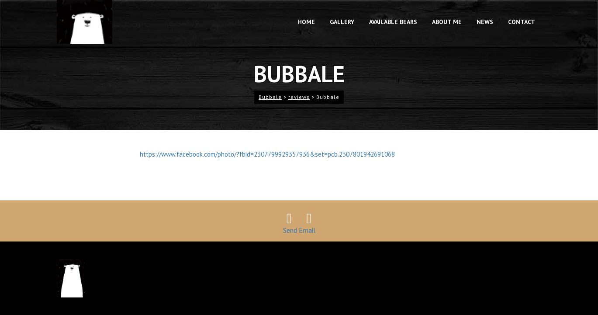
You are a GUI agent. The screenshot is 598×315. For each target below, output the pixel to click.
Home (306, 22)
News (485, 22)
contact (521, 22)
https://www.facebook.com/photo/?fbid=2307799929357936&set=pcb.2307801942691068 (267, 154)
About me (447, 22)
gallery (342, 22)
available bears (393, 22)
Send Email (299, 230)
